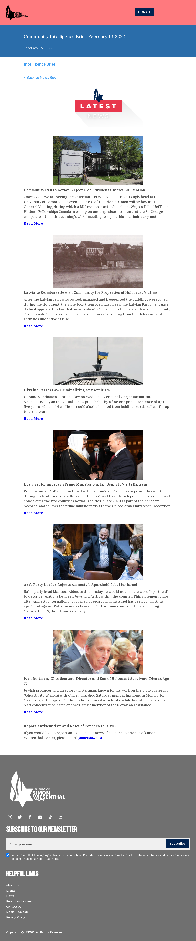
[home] (54, 12)
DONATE (144, 12)
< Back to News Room (41, 77)
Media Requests (17, 911)
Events (11, 890)
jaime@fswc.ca (90, 738)
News (10, 895)
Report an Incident (19, 901)
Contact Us (13, 906)
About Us (12, 885)
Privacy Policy (15, 917)
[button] (188, 12)
